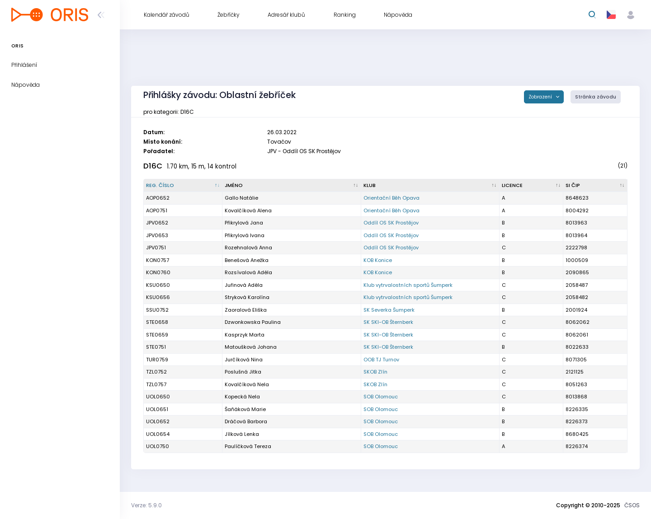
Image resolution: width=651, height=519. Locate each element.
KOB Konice (377, 260)
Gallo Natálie (241, 197)
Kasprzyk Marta (244, 334)
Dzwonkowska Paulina (253, 322)
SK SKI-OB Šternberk (388, 322)
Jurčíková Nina (244, 359)
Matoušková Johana (251, 347)
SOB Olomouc (380, 396)
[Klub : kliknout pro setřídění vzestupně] (430, 185)
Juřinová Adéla (244, 285)
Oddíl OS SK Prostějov (391, 222)
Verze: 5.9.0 (146, 505)
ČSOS (632, 505)
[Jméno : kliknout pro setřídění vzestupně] (291, 185)
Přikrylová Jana (244, 222)
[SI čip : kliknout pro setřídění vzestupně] (595, 185)
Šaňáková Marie (245, 409)
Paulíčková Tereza (248, 446)
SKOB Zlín (375, 371)
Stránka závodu (595, 97)
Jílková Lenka (242, 434)
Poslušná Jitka (243, 371)
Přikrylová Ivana (244, 235)
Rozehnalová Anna (248, 247)
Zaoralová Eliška (246, 309)
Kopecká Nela (242, 396)
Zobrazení (540, 97)
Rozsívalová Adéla (248, 272)
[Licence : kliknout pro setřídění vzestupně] (532, 185)
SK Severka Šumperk (389, 309)
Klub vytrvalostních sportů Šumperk (408, 285)
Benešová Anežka (247, 260)
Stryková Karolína (247, 297)
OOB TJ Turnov (381, 359)
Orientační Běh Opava (391, 197)
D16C (152, 166)
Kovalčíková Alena (248, 210)
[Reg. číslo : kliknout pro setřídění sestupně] (183, 185)
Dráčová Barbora (246, 421)
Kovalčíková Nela (247, 384)
